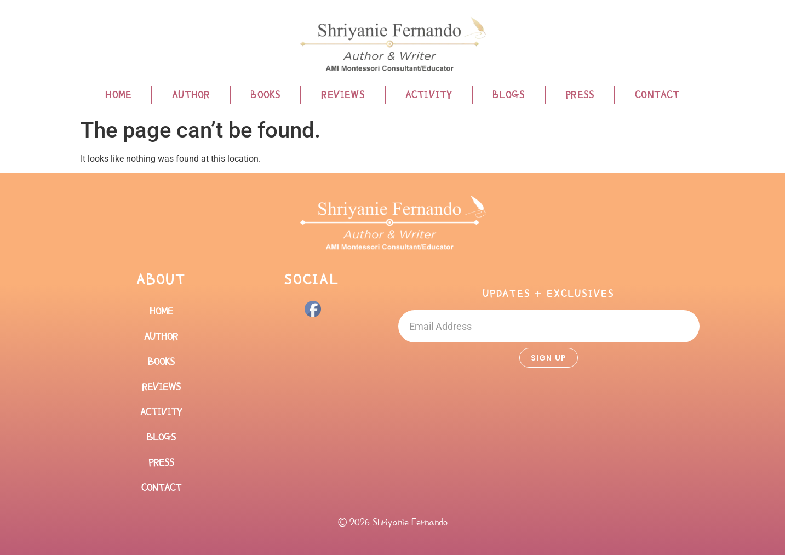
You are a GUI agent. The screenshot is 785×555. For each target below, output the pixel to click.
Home (118, 94)
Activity (428, 94)
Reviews (342, 94)
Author (191, 94)
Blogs (508, 94)
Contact (657, 94)
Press (579, 94)
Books (265, 94)
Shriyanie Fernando (410, 522)
